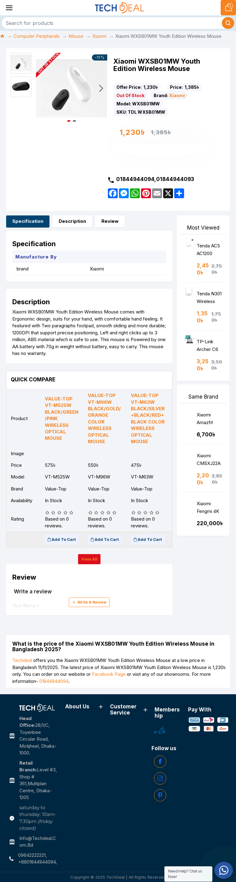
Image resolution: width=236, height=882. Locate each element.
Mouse (76, 36)
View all (89, 559)
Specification (27, 221)
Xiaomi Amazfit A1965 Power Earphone (207, 420)
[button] (101, 88)
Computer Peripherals (37, 36)
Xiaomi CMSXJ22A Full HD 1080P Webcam (209, 461)
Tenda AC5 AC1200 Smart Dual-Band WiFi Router (209, 251)
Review (110, 221)
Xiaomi (99, 36)
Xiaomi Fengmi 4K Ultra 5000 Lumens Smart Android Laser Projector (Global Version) (208, 509)
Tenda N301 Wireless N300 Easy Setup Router (209, 299)
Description (72, 221)
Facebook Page (109, 674)
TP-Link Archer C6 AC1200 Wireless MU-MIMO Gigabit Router (208, 347)
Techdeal (22, 660)
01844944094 (54, 681)
